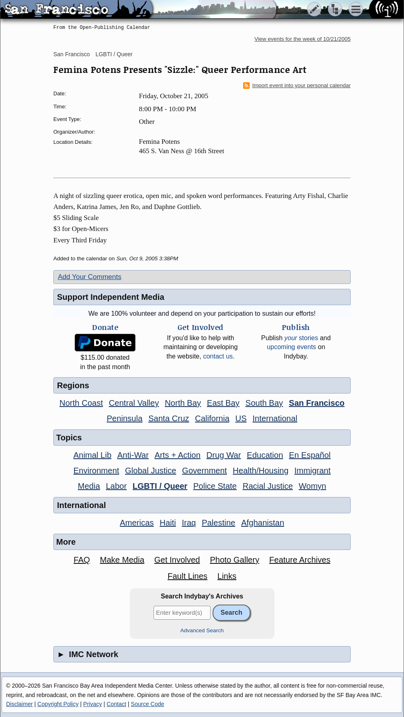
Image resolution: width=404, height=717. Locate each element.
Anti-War (133, 455)
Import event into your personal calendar (297, 85)
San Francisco (71, 54)
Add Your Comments (89, 277)
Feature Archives (299, 559)
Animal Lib (92, 455)
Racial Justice (268, 486)
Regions (73, 385)
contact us (218, 356)
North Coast (81, 402)
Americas (137, 522)
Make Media (122, 559)
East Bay (223, 402)
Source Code (147, 704)
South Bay (264, 402)
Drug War (223, 455)
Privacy (92, 704)
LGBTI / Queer (113, 54)
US (241, 418)
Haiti (168, 522)
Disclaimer (19, 704)
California (212, 418)
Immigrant (312, 470)
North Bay (183, 402)
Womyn (312, 486)
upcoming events (291, 346)
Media (89, 486)
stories (301, 337)
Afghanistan (262, 522)
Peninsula (125, 418)
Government (204, 470)
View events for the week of (303, 39)
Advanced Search (202, 630)
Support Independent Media (110, 297)
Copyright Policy (58, 704)
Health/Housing (261, 470)
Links (227, 576)
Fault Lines (188, 576)
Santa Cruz (168, 418)
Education (265, 455)
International (275, 418)
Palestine (218, 522)
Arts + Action (178, 455)
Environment (96, 470)
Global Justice (150, 470)
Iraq (188, 522)
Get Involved (177, 559)
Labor (116, 486)
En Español (310, 455)
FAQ (82, 559)
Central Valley (134, 402)
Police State (215, 486)
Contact (116, 704)
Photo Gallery (234, 559)
